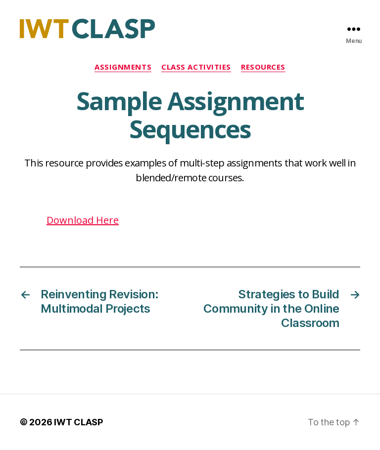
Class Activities (196, 67)
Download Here (83, 220)
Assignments (123, 67)
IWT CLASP (78, 422)
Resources (263, 67)
